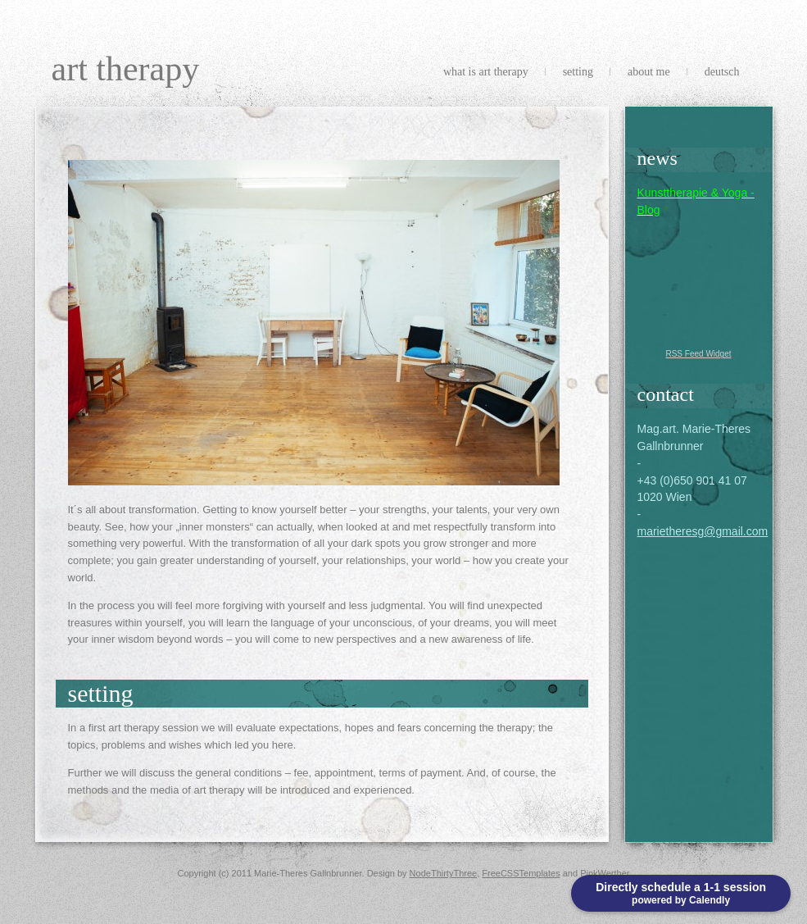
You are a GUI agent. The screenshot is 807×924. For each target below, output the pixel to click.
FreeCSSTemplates (521, 873)
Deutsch (722, 72)
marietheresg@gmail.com (702, 531)
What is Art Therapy (485, 72)
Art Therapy (126, 69)
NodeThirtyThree (444, 873)
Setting (578, 72)
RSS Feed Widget (698, 353)
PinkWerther (604, 873)
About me (649, 72)
